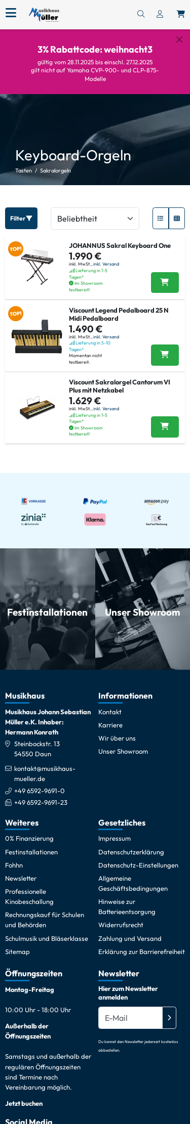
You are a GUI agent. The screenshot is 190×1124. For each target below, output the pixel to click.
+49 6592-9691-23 (40, 794)
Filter (21, 209)
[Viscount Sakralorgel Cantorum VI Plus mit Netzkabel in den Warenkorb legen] (165, 418)
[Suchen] (140, 14)
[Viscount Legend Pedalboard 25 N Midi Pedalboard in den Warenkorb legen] (165, 346)
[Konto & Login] (160, 14)
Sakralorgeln (55, 161)
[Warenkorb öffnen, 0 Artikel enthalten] (181, 14)
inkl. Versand (106, 255)
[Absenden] (169, 1009)
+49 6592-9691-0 (39, 782)
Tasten (23, 161)
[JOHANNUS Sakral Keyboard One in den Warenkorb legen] (165, 274)
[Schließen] (179, 39)
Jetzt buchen (24, 1095)
